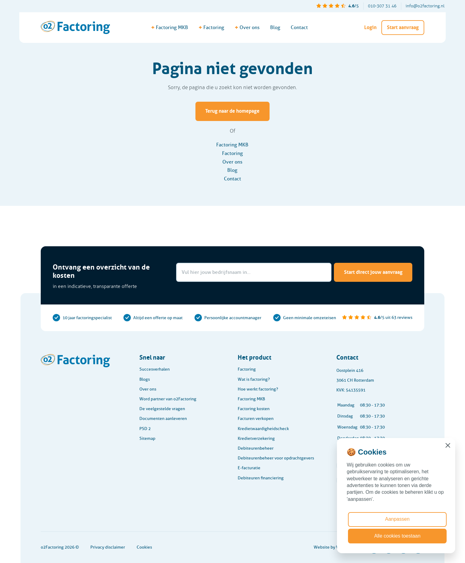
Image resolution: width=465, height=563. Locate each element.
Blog (275, 27)
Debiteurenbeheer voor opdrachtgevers (276, 458)
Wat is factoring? (254, 379)
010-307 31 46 (382, 6)
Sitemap (147, 438)
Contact (299, 27)
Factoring (232, 153)
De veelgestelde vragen (162, 408)
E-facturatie (249, 467)
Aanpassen (397, 519)
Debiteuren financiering (261, 478)
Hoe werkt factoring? (258, 389)
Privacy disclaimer (107, 547)
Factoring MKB (232, 145)
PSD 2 (145, 428)
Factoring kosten (254, 408)
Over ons (232, 162)
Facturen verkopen (256, 418)
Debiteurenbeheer (256, 448)
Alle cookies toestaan (397, 535)
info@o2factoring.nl (425, 6)
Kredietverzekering (256, 438)
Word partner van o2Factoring (167, 399)
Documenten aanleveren (163, 418)
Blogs (144, 379)
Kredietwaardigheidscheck (263, 428)
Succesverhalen (154, 369)
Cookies (144, 547)
